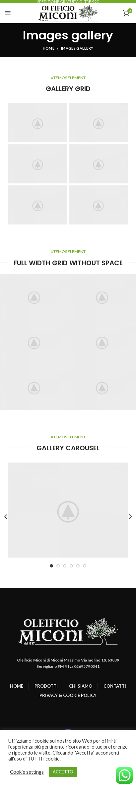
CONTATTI (114, 686)
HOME (16, 686)
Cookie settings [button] (27, 772)
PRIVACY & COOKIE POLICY (68, 695)
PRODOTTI (46, 686)
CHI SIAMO (80, 686)
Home (48, 48)
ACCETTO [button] (63, 771)
